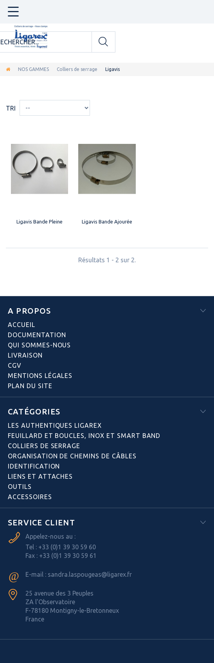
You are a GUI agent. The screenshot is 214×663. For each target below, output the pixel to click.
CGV (15, 365)
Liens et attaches (40, 476)
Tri (11, 108)
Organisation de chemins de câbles (72, 456)
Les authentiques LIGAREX (55, 425)
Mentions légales (40, 375)
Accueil (21, 324)
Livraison (25, 355)
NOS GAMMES (33, 69)
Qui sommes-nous (39, 345)
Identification (34, 466)
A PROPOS (29, 310)
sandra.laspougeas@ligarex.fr (90, 574)
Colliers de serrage (77, 69)
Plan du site (30, 385)
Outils (20, 486)
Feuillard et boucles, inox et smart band (84, 435)
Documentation (37, 334)
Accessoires (30, 496)
